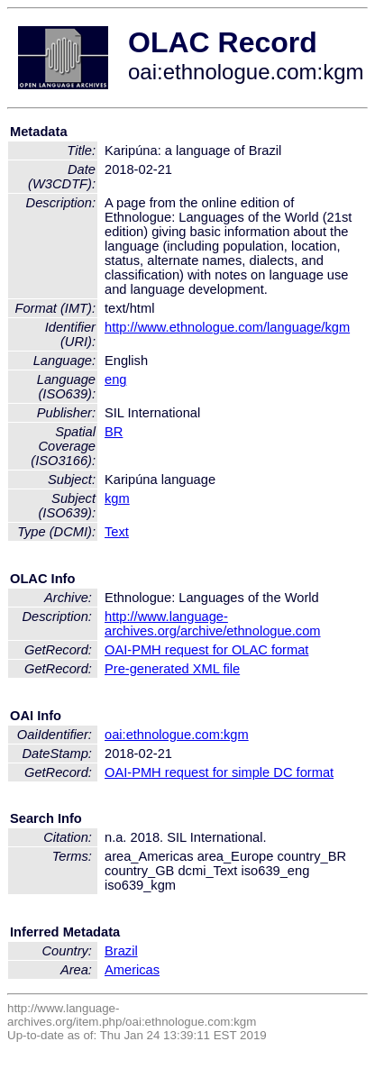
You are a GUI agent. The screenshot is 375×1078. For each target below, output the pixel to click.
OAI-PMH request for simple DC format (219, 772)
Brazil (121, 951)
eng (115, 379)
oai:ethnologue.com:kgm (177, 734)
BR (114, 432)
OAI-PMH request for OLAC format (206, 650)
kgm (117, 498)
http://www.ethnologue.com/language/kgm (227, 327)
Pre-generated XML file (172, 669)
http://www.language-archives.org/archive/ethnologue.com (213, 623)
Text (117, 532)
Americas (132, 970)
